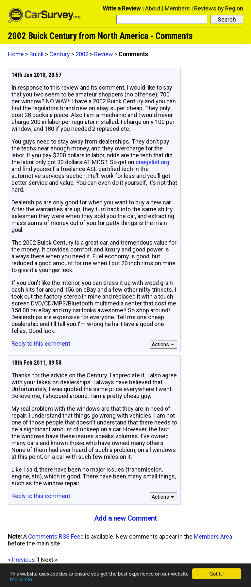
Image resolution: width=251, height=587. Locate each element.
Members (177, 8)
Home (16, 54)
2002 (82, 54)
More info (21, 579)
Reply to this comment (40, 343)
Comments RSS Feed (56, 536)
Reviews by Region (218, 8)
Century (59, 54)
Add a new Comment (125, 518)
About (152, 8)
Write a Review (122, 8)
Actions (164, 344)
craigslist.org (152, 162)
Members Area (213, 536)
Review (103, 54)
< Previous (21, 559)
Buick (36, 54)
